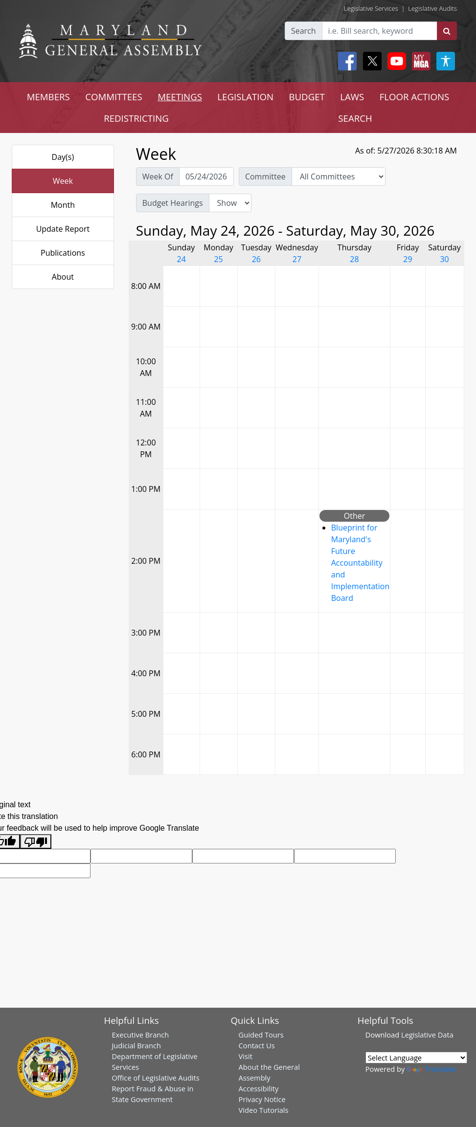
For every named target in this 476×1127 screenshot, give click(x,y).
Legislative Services (371, 8)
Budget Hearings (172, 203)
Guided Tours (261, 1034)
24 (181, 259)
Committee (265, 176)
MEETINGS (180, 96)
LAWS (352, 96)
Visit (245, 1056)
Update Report (63, 228)
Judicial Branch (136, 1045)
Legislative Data (427, 1034)
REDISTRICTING (136, 118)
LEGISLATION (245, 96)
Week (63, 181)
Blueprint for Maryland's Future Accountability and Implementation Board (360, 562)
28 (354, 259)
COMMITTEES (113, 96)
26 (256, 259)
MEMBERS (48, 96)
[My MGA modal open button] (419, 61)
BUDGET (306, 96)
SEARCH (355, 118)
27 (297, 259)
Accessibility (259, 1088)
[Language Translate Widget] (416, 1057)
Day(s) (63, 157)
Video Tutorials (264, 1110)
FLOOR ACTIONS (415, 96)
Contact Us (257, 1045)
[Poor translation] (35, 841)
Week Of (157, 176)
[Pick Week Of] (206, 176)
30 (444, 259)
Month (63, 204)
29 (407, 259)
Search (303, 30)
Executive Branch (140, 1034)
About (63, 276)
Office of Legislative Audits (155, 1078)
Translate (431, 1069)
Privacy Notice (262, 1099)
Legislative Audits (432, 8)
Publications (63, 252)
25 (218, 259)
